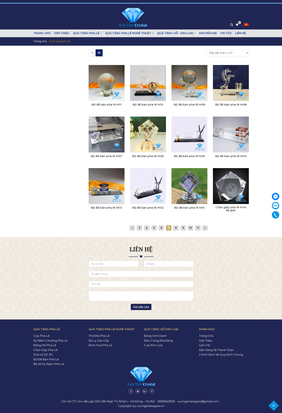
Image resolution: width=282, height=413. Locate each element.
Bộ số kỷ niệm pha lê (48, 364)
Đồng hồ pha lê (44, 345)
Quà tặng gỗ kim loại (161, 329)
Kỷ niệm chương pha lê (50, 340)
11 (198, 227)
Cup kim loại (153, 345)
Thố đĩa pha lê (99, 336)
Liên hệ (238, 33)
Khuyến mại (206, 33)
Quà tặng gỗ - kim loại (174, 33)
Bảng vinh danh (155, 336)
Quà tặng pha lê (86, 33)
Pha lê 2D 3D (43, 354)
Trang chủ (42, 33)
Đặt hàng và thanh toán (216, 350)
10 (190, 227)
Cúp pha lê (41, 336)
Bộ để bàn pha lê (46, 359)
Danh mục (207, 329)
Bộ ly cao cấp (99, 340)
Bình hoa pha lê (100, 345)
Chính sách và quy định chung (221, 354)
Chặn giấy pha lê (45, 350)
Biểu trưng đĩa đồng (158, 340)
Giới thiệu (61, 33)
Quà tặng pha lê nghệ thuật (128, 33)
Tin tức (224, 33)
